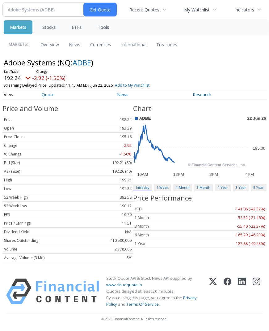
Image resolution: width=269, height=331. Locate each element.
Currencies (100, 45)
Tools (103, 27)
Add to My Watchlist (132, 85)
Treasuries (166, 45)
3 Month (203, 187)
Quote (48, 94)
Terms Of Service (142, 304)
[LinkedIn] (242, 291)
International (133, 45)
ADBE (82, 62)
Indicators (244, 10)
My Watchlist (197, 10)
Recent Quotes (144, 10)
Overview (49, 45)
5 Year (258, 187)
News (74, 45)
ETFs (77, 27)
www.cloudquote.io (124, 285)
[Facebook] (227, 291)
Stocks (49, 27)
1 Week (163, 187)
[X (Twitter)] (213, 291)
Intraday (142, 187)
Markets (18, 27)
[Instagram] (256, 291)
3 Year (241, 187)
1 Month (183, 187)
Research (202, 94)
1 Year (223, 187)
